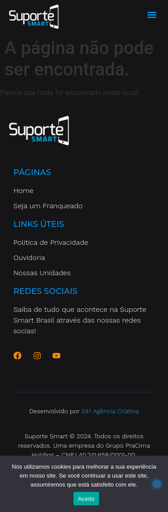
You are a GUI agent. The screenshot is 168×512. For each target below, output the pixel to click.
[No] (156, 483)
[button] (151, 14)
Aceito (86, 498)
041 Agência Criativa (110, 411)
